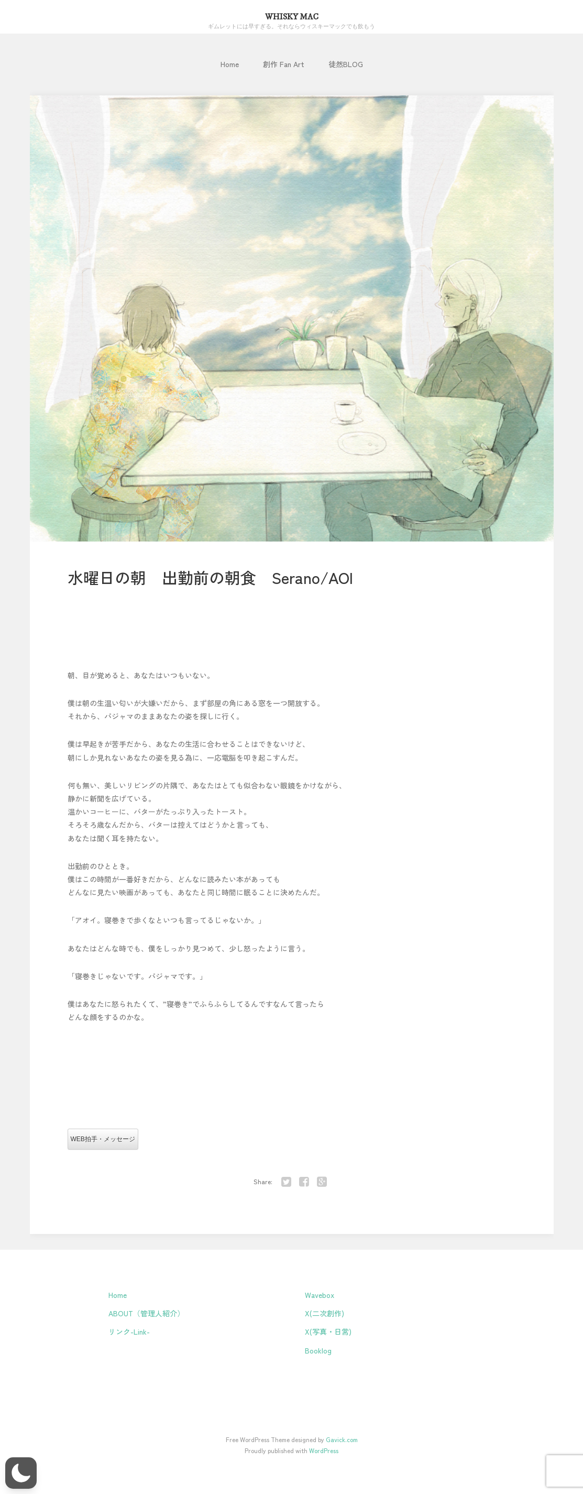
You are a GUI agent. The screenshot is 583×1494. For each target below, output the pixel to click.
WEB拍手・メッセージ (103, 1139)
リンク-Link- (129, 1331)
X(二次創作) (324, 1313)
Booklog (318, 1350)
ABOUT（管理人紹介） (146, 1313)
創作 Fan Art (283, 64)
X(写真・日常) (328, 1331)
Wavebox (319, 1295)
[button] (21, 1473)
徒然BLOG (345, 64)
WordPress (323, 1450)
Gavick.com (342, 1439)
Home (230, 64)
